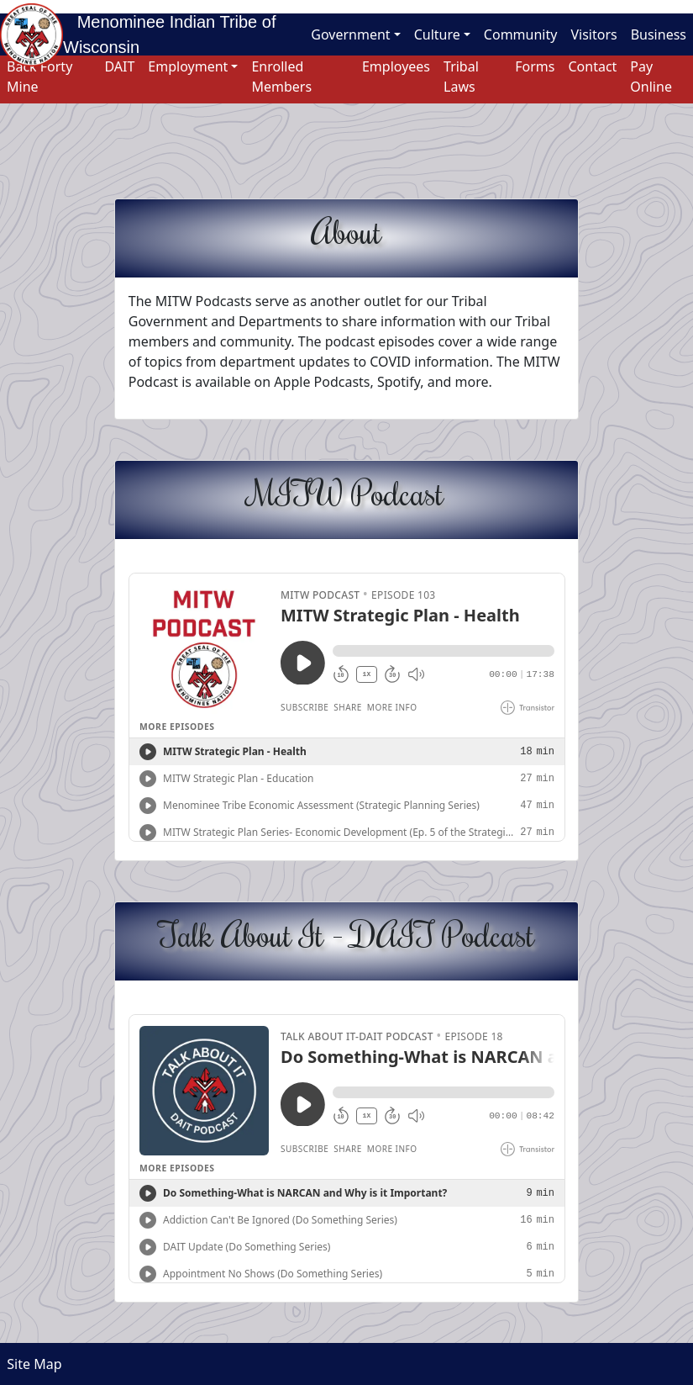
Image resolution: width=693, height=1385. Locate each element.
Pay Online (651, 76)
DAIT (119, 66)
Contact (592, 66)
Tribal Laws (461, 76)
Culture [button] (437, 34)
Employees (396, 66)
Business (658, 34)
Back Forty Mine (39, 76)
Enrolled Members (281, 76)
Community (521, 34)
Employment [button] (188, 66)
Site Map (31, 1364)
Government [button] (350, 34)
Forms (534, 66)
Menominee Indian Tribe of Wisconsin (169, 34)
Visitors (593, 34)
